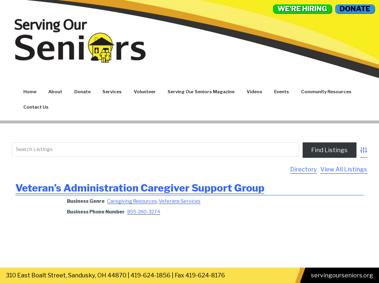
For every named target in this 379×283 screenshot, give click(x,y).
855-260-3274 (143, 212)
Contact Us (36, 107)
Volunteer (145, 91)
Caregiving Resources (132, 201)
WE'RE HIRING (302, 8)
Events (281, 91)
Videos (254, 91)
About (55, 91)
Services (112, 91)
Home (29, 91)
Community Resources (326, 91)
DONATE (355, 8)
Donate (82, 91)
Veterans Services (179, 201)
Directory (303, 169)
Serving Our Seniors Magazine (201, 91)
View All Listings (343, 169)
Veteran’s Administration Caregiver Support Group (139, 188)
